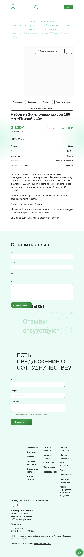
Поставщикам (50, 472)
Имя (12, 252)
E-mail (13, 263)
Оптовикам (48, 463)
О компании (32, 448)
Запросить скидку (63, 102)
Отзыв (13, 282)
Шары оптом (66, 475)
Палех (63, 470)
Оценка (13, 273)
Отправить (19, 422)
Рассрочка (17, 102)
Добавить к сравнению (48, 51)
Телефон (14, 391)
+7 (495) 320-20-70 (19, 501)
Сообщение (15, 402)
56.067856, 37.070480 (42, 544)
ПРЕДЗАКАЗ (18, 139)
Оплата (46, 102)
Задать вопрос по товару (42, 108)
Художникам (49, 467)
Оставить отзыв (20, 305)
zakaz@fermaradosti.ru (38, 501)
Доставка (32, 102)
